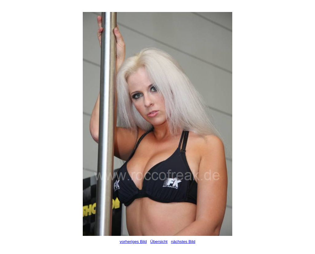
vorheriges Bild (133, 241)
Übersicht (158, 241)
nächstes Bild (183, 241)
